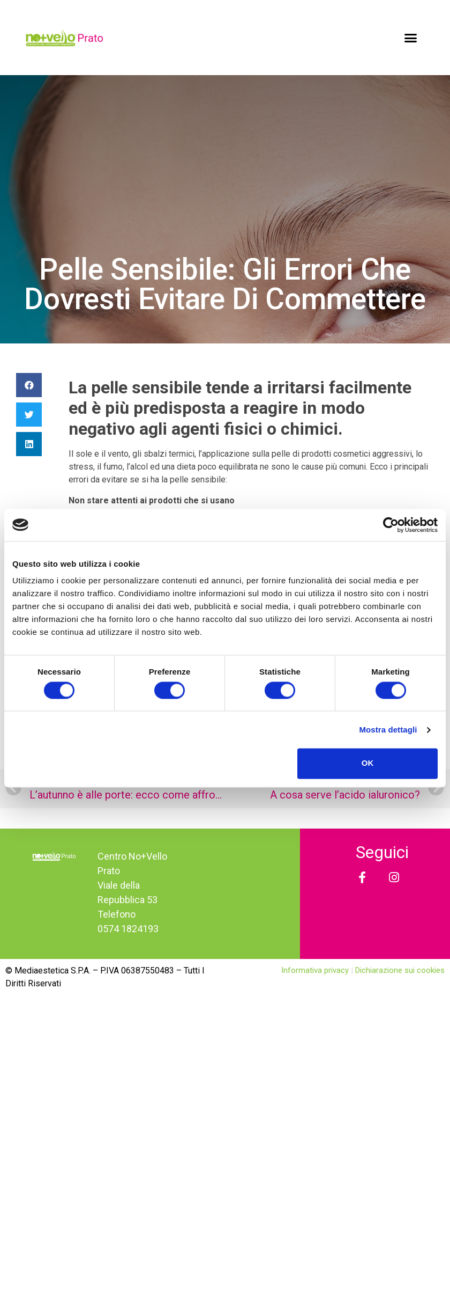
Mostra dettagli (388, 729)
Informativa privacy (316, 970)
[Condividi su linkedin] (29, 444)
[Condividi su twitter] (29, 414)
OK (368, 763)
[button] (411, 37)
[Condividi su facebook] (29, 385)
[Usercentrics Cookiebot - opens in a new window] (391, 525)
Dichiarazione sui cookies (400, 970)
